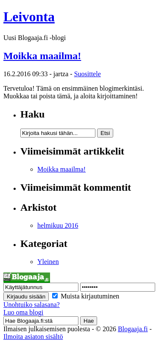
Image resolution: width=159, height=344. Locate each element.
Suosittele (87, 73)
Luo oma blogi (23, 312)
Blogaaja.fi (133, 329)
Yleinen (48, 261)
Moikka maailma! (42, 55)
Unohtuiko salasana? (31, 304)
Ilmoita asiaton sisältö (33, 336)
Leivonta (29, 16)
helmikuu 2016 (57, 225)
